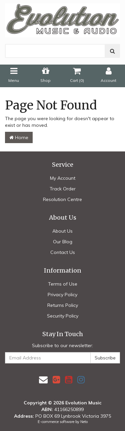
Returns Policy (62, 305)
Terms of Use (62, 284)
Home (18, 137)
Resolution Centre (62, 199)
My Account (62, 178)
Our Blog (62, 242)
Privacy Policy (62, 295)
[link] (56, 379)
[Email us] (43, 379)
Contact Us (62, 252)
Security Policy (62, 316)
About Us (62, 231)
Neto (84, 421)
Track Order (63, 189)
